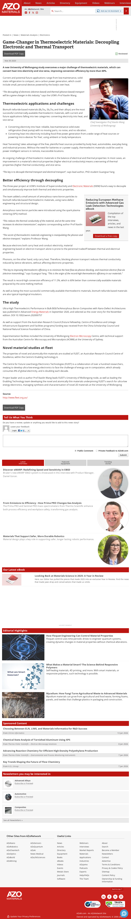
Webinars (84, 843)
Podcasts (84, 868)
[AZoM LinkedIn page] (26, 12)
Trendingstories (108, 463)
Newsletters (107, 853)
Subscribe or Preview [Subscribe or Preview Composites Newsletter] (23, 810)
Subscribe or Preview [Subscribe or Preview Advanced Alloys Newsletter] (23, 783)
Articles (60, 846)
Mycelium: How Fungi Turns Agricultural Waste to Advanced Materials (86, 693)
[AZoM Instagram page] (37, 12)
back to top (117, 889)
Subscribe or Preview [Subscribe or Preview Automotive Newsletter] (23, 796)
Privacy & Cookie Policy (112, 868)
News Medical (36, 853)
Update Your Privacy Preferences (23, 915)
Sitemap (105, 871)
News (16, 35)
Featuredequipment (65, 463)
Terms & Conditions (111, 864)
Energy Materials (40, 311)
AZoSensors (35, 843)
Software (61, 878)
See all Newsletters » (13, 820)
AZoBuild (11, 857)
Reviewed (123, 53)
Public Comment (85, 450)
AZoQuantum (36, 846)
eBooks (60, 861)
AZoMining (12, 861)
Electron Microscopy (80, 336)
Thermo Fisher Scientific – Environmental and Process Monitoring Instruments (41, 755)
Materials (84, 853)
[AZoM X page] (33, 12)
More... (125, 3)
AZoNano (11, 843)
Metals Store (63, 871)
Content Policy (108, 875)
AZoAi (33, 850)
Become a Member (110, 850)
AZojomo (84, 864)
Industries (84, 861)
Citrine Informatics (16, 733)
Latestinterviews (23, 463)
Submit (123, 455)
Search (105, 846)
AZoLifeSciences (37, 857)
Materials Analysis (29, 35)
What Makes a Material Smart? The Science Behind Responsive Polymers (82, 666)
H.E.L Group (13, 766)
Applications (85, 857)
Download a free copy (106, 235)
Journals (61, 875)
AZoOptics (11, 853)
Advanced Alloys (22, 780)
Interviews (84, 846)
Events (60, 868)
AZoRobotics (12, 846)
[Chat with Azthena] (124, 913)
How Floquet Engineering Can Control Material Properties (79, 635)
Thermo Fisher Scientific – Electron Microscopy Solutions (32, 744)
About (104, 843)
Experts (83, 871)
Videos (60, 864)
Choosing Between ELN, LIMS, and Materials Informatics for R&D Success (45, 728)
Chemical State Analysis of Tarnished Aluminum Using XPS (36, 739)
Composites (20, 807)
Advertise (106, 861)
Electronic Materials (83, 186)
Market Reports (87, 850)
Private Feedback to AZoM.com (113, 450)
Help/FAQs (84, 875)
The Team (84, 878)
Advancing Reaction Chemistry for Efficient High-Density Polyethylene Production (50, 750)
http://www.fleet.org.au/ (15, 397)
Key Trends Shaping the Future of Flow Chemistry (31, 761)
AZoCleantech (13, 850)
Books (59, 857)
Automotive (20, 794)
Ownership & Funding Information (112, 880)
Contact (105, 857)
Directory (59, 3)
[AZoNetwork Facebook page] (29, 12)
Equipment (62, 853)
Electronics (45, 35)
